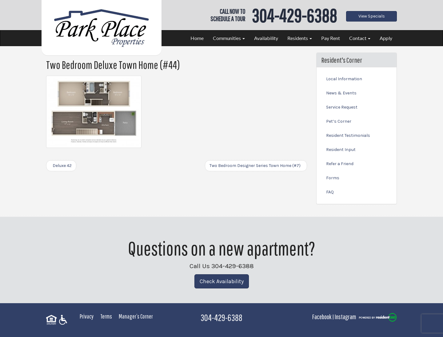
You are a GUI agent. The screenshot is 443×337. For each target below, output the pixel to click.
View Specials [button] (371, 16)
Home (197, 38)
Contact (359, 38)
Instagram (345, 316)
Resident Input (341, 149)
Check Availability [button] (222, 281)
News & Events (341, 93)
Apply (386, 38)
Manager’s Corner (136, 316)
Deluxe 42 (61, 165)
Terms (106, 316)
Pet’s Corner (338, 121)
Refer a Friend (339, 163)
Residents (299, 38)
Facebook (321, 316)
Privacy (87, 316)
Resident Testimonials (348, 135)
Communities (229, 38)
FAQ (330, 192)
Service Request (341, 107)
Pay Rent (330, 38)
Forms (332, 177)
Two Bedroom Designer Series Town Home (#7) (256, 165)
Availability (266, 38)
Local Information (344, 78)
